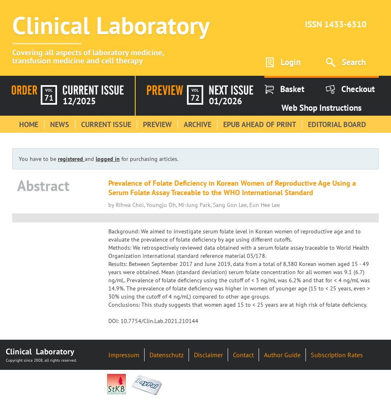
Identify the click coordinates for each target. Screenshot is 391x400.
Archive (197, 124)
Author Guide (282, 355)
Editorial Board (337, 124)
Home (28, 124)
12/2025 (79, 101)
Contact (243, 355)
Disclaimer (208, 355)
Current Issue (106, 124)
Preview (157, 124)
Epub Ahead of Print (259, 124)
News (59, 124)
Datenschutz (166, 355)
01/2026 (225, 101)
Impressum (123, 355)
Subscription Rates (337, 355)
